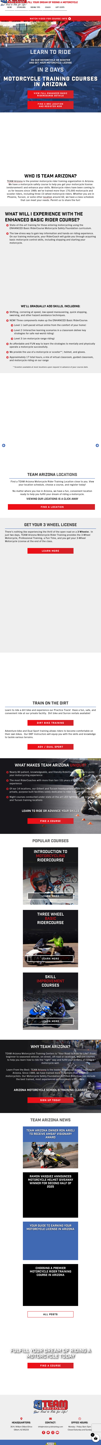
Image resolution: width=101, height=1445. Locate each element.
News (9, 7)
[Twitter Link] (48, 1432)
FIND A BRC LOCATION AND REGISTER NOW (50, 105)
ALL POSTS (50, 1314)
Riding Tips (35, 7)
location (47, 196)
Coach (47, 7)
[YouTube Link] (57, 1432)
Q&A (34, 21)
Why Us (27, 21)
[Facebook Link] (43, 1432)
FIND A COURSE (50, 821)
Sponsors (21, 7)
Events (42, 21)
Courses (5, 21)
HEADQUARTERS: (21, 1423)
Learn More (50, 551)
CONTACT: (50, 1423)
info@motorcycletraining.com (50, 1426)
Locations (16, 21)
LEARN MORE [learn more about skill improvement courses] (50, 1021)
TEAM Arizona (15, 181)
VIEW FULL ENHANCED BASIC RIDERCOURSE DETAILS (50, 94)
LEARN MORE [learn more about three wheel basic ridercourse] (50, 959)
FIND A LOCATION (52, 507)
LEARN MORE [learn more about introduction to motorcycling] (50, 896)
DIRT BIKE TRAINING (50, 723)
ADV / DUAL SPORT (50, 747)
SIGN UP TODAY (50, 1100)
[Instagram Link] (52, 1432)
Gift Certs (60, 7)
